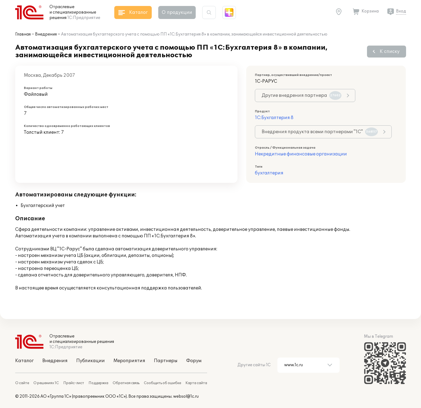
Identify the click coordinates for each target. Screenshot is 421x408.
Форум (193, 361)
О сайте (22, 383)
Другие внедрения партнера (301, 95)
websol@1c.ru (186, 396)
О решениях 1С (46, 383)
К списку (390, 51)
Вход (401, 11)
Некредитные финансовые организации (301, 154)
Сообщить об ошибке (162, 383)
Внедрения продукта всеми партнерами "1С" (320, 131)
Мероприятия (129, 361)
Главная (23, 34)
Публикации (90, 361)
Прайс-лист (73, 383)
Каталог (24, 361)
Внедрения (46, 34)
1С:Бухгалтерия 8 (274, 117)
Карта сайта (196, 383)
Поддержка (98, 383)
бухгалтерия (269, 173)
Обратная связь (126, 383)
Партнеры (166, 361)
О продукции (177, 12)
